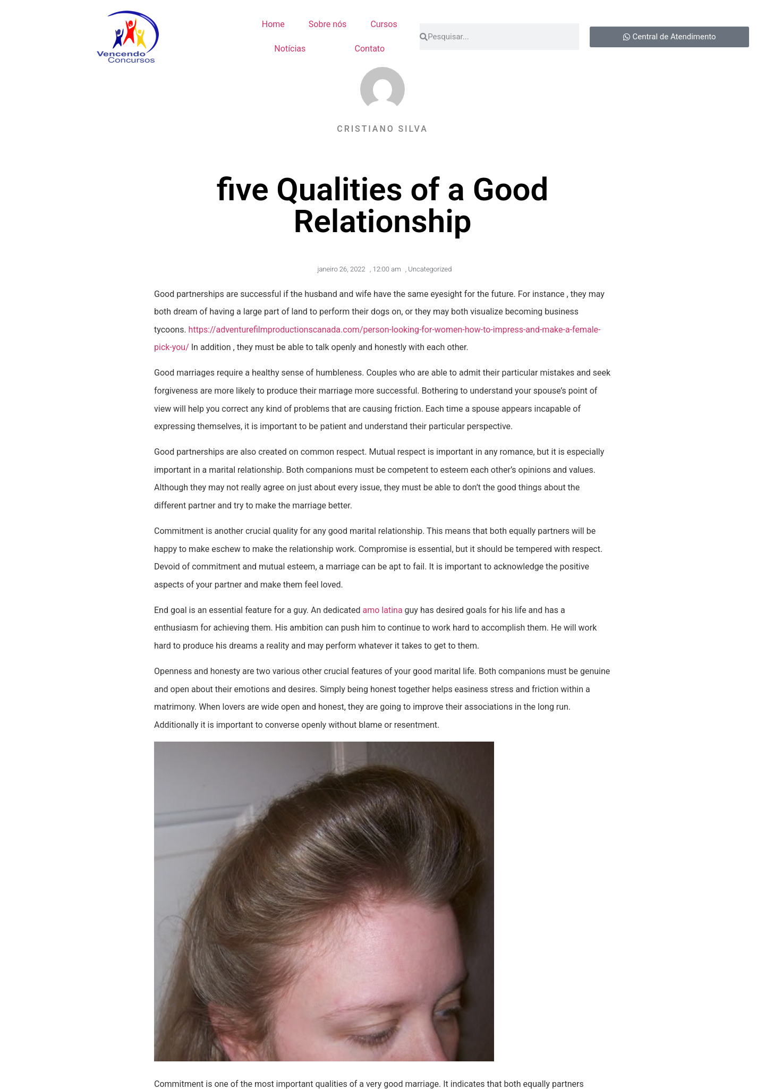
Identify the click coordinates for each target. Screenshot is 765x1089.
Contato (370, 49)
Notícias (289, 49)
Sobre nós (328, 24)
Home (273, 24)
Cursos (383, 24)
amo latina (383, 610)
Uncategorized (430, 269)
